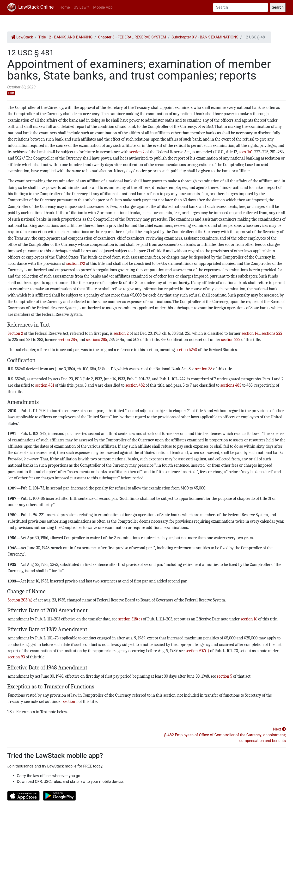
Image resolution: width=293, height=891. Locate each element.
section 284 (67, 339)
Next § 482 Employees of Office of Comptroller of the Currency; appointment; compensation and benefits (225, 735)
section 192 (75, 263)
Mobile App (103, 7)
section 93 (16, 657)
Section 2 (15, 333)
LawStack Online (30, 7)
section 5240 (186, 349)
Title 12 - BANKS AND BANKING (65, 37)
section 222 (230, 339)
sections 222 (272, 333)
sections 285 (96, 339)
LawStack (22, 37)
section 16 (249, 619)
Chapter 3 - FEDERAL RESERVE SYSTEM (132, 37)
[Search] (240, 7)
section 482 (135, 385)
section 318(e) (130, 619)
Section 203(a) (20, 600)
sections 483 (230, 385)
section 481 (44, 385)
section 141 (251, 333)
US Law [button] (80, 7)
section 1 (70, 701)
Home (65, 7)
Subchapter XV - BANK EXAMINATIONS (204, 37)
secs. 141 (245, 151)
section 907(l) (197, 650)
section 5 (224, 676)
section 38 (203, 368)
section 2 (137, 151)
